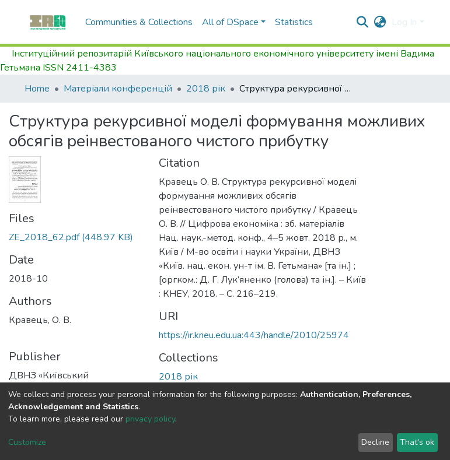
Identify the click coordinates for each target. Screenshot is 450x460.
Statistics (294, 22)
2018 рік (205, 88)
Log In (404, 22)
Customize (27, 442)
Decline (375, 442)
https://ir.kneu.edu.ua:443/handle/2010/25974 (254, 335)
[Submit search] (362, 22)
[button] (379, 22)
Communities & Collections (139, 22)
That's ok (417, 442)
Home (37, 88)
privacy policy (150, 418)
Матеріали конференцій (118, 88)
